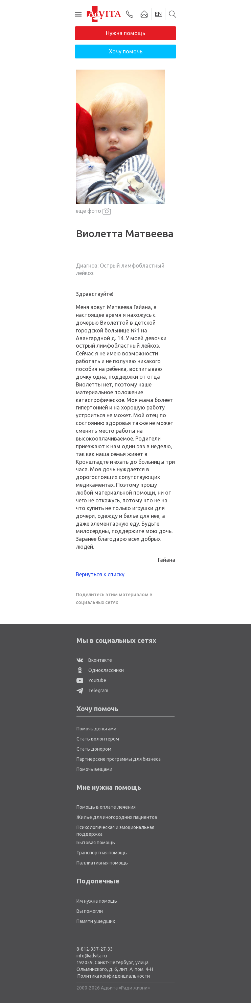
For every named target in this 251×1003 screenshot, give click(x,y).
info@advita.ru (91, 955)
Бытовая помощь (95, 842)
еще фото (93, 211)
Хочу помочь (125, 51)
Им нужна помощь (96, 901)
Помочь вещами (94, 769)
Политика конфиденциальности (113, 976)
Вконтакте (94, 660)
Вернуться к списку (100, 574)
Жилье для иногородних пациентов (116, 817)
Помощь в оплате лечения (106, 807)
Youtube (91, 680)
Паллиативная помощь (102, 863)
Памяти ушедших (95, 921)
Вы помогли (89, 911)
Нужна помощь (125, 33)
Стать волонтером (97, 739)
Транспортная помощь (101, 852)
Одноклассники (100, 670)
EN (158, 14)
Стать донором (93, 749)
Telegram (92, 690)
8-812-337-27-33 (94, 949)
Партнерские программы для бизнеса (118, 759)
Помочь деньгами (96, 728)
